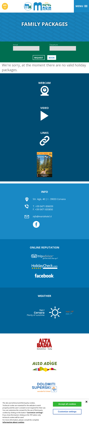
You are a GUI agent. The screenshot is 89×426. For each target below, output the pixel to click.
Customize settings (67, 412)
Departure (63, 47)
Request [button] (38, 57)
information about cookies (13, 422)
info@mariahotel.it (42, 216)
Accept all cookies (67, 404)
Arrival (26, 47)
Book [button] (52, 57)
